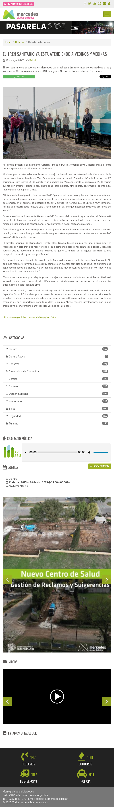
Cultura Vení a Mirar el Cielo (38, 482)
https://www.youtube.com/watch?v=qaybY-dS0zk (29, 317)
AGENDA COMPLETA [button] (99, 466)
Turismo (57, 423)
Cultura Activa (57, 356)
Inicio (8, 42)
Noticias (19, 42)
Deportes (57, 363)
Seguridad (57, 416)
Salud (32, 60)
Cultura (57, 349)
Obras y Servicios (57, 393)
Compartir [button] (19, 77)
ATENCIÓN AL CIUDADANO (18, 3)
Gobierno (57, 386)
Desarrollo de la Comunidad (57, 371)
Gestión (57, 378)
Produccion (57, 401)
